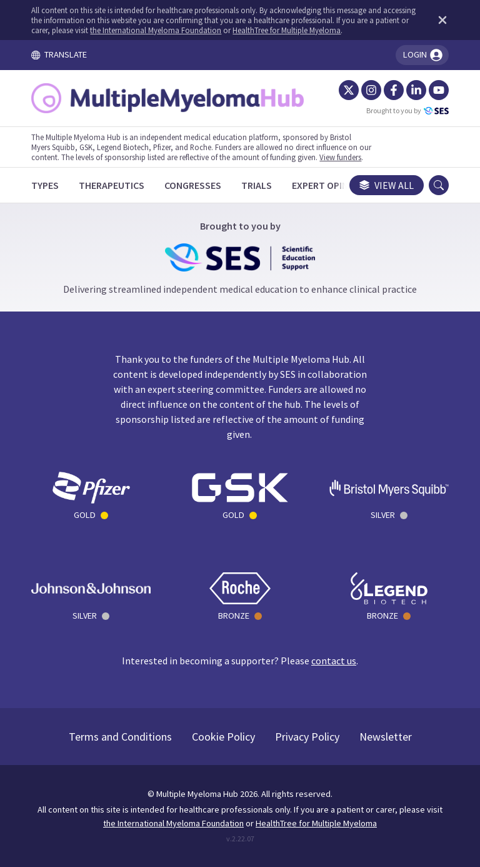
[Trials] (256, 185)
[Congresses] (192, 185)
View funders (340, 157)
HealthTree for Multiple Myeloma (286, 30)
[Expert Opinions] (330, 185)
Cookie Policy (223, 736)
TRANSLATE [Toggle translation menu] (58, 54)
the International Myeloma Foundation (155, 30)
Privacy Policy (307, 736)
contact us (333, 660)
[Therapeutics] (111, 185)
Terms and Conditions (120, 736)
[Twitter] (349, 90)
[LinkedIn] (416, 90)
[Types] (45, 185)
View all (386, 185)
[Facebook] (394, 90)
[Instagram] (371, 90)
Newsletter (385, 736)
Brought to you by (407, 111)
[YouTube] (439, 90)
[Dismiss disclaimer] (440, 20)
